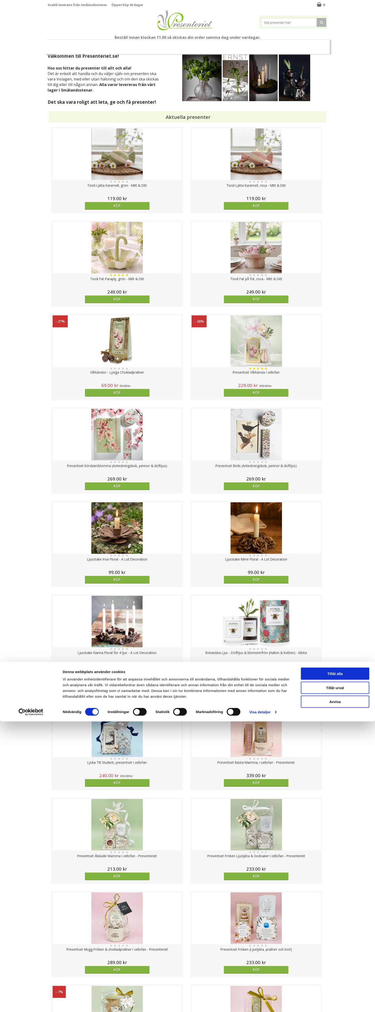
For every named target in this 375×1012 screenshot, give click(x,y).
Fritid (255, 45)
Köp (82, 205)
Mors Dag (83, 45)
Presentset (166, 45)
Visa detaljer (259, 1002)
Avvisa (335, 992)
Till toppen (187, 943)
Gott (274, 45)
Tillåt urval (335, 978)
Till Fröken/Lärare (113, 45)
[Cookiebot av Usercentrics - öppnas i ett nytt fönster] (31, 1002)
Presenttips (195, 45)
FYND (313, 45)
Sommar (140, 45)
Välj (222, 705)
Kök (237, 45)
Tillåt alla (335, 964)
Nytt (61, 45)
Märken (295, 45)
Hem (218, 45)
